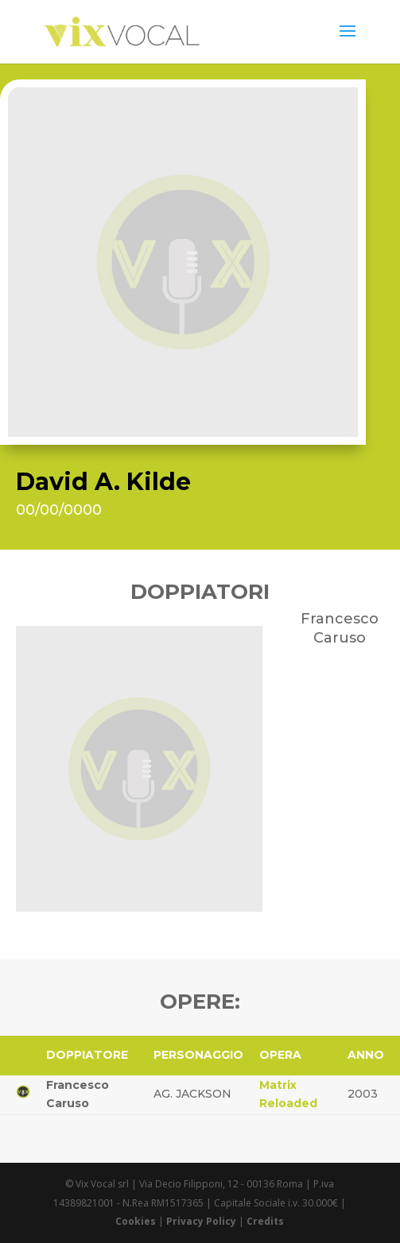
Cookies (135, 1221)
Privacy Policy (201, 1221)
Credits (265, 1221)
